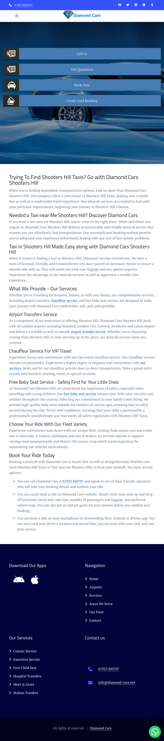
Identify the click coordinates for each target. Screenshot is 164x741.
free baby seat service (80, 393)
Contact (93, 620)
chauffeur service (64, 300)
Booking (82, 100)
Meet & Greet (21, 684)
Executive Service (24, 659)
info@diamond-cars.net (116, 682)
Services (93, 595)
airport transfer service (88, 331)
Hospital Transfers (25, 676)
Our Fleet (94, 612)
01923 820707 (24, 5)
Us (82, 53)
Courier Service (23, 651)
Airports (93, 587)
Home (91, 578)
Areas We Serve (99, 603)
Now (82, 85)
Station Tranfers (23, 692)
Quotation (82, 69)
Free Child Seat (22, 667)
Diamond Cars (101, 728)
